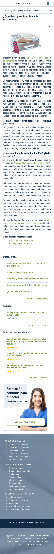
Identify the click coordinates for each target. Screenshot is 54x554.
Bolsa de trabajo (16, 483)
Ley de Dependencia (18, 450)
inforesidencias (24, 3)
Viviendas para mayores (19, 456)
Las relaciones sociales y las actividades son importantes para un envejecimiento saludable (26, 341)
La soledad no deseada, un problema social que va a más (24, 366)
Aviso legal (13, 503)
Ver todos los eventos (38, 325)
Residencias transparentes (20, 272)
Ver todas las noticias (38, 378)
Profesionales (15, 477)
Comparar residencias (18, 453)
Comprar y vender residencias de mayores (27, 279)
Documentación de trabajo (20, 471)
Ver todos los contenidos (37, 299)
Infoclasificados (15, 480)
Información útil (15, 459)
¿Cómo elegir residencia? (19, 291)
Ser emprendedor (16, 468)
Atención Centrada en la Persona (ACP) (32, 163)
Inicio (5, 11)
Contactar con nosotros (19, 500)
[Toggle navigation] (4, 3)
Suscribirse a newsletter (19, 506)
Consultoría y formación (19, 509)
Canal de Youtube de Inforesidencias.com (27, 285)
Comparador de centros (21, 243)
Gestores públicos (17, 486)
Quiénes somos (16, 497)
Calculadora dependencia (20, 447)
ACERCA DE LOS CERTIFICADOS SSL (27, 522)
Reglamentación (16, 474)
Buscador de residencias (22, 240)
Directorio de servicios (19, 444)
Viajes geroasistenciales (19, 489)
